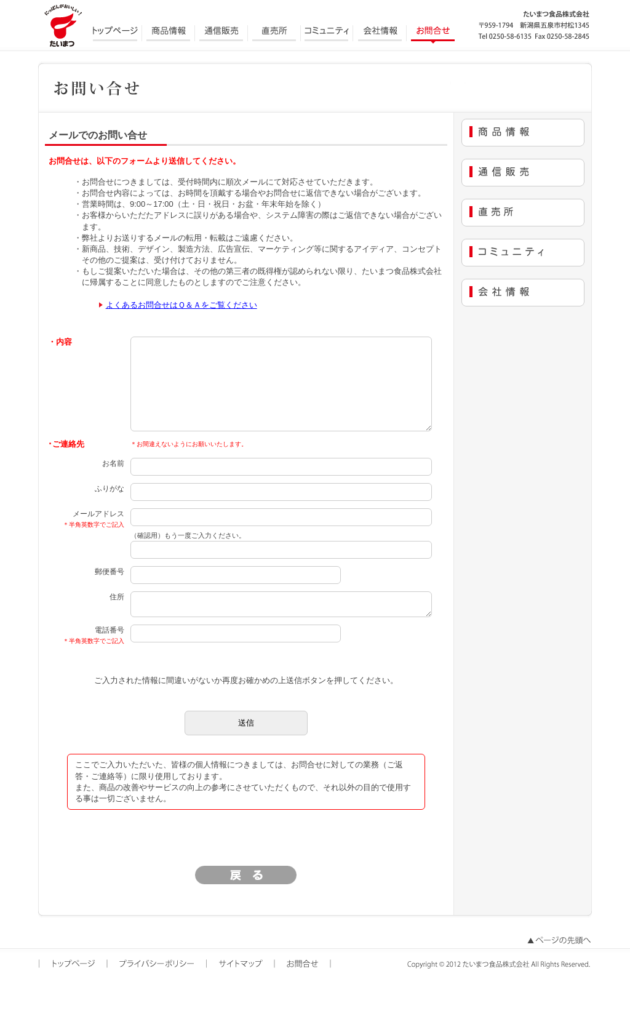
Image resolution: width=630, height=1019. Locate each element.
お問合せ (433, 34)
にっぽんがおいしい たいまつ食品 (62, 24)
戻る (246, 897)
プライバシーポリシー (157, 986)
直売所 (274, 34)
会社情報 (380, 34)
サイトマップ (241, 986)
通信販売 (221, 34)
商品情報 (168, 34)
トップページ (115, 34)
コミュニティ (327, 34)
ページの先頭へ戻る (558, 963)
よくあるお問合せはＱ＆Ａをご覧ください (181, 305)
